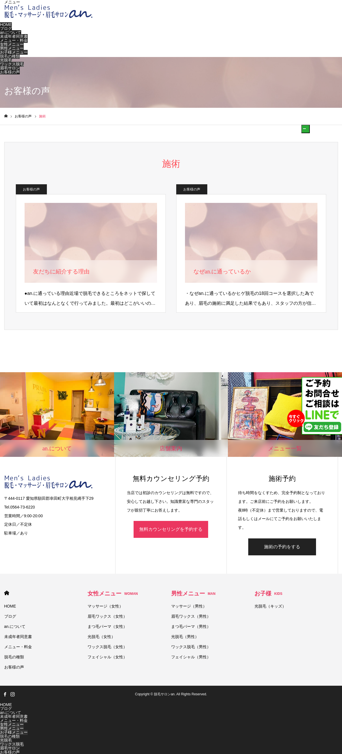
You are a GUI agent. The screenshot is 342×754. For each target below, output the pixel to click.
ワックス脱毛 (12, 64)
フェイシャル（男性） (191, 657)
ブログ (6, 28)
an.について (10, 32)
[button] (305, 129)
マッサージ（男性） (189, 606)
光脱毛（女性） (101, 636)
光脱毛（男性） (185, 636)
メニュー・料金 (14, 40)
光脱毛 (6, 60)
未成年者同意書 (14, 36)
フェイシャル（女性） (107, 657)
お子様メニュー (14, 52)
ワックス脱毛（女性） (107, 647)
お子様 (268, 593)
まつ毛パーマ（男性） (191, 626)
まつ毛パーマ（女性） (107, 626)
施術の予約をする (282, 546)
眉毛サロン (10, 68)
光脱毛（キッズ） (270, 606)
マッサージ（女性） (105, 606)
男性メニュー (12, 48)
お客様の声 (10, 72)
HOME (6, 24)
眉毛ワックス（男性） (191, 616)
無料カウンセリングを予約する (170, 529)
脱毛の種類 (10, 56)
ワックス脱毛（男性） (191, 647)
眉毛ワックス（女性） (107, 616)
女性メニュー (12, 44)
